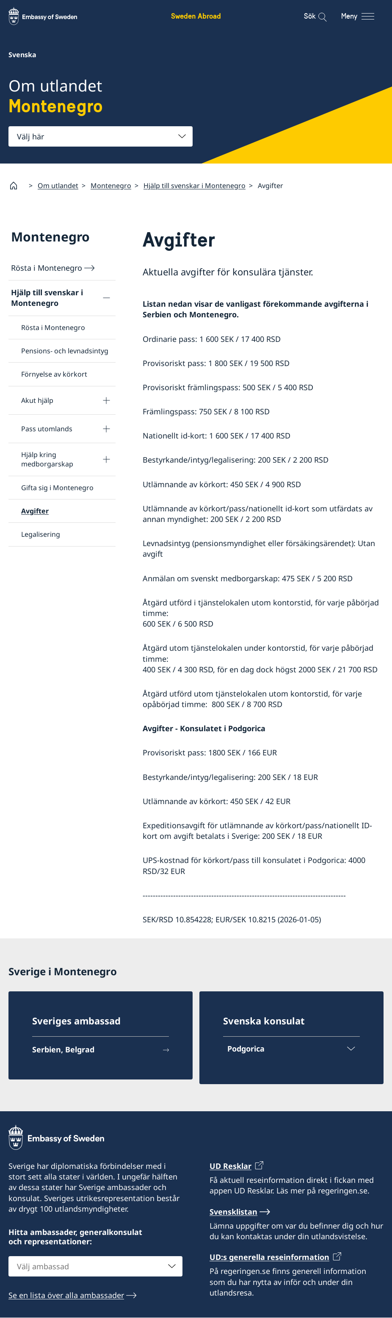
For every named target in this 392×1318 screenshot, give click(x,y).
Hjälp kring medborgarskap (47, 459)
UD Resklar (230, 1166)
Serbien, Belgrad (63, 1049)
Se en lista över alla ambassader (66, 1295)
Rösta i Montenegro (46, 268)
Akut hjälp (37, 400)
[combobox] (100, 136)
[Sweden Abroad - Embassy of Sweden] (50, 16)
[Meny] (365, 16)
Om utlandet (58, 185)
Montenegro (111, 185)
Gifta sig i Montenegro (57, 487)
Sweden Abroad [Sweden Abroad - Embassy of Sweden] (196, 16)
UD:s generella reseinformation (269, 1257)
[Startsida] (16, 185)
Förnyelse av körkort (54, 374)
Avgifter (35, 511)
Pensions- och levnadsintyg (64, 350)
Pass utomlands (46, 428)
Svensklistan (233, 1212)
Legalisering (40, 534)
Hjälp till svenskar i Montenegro (195, 185)
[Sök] (317, 16)
